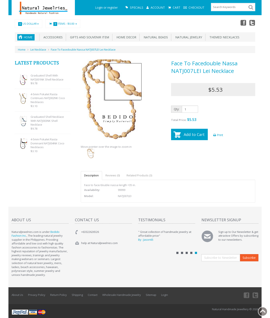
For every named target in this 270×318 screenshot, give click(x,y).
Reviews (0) (112, 175)
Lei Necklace (38, 49)
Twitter (252, 22)
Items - (63, 24)
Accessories (52, 37)
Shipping (77, 295)
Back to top (263, 311)
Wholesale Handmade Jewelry (121, 295)
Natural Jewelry (188, 37)
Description (91, 175)
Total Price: (183, 119)
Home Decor (125, 37)
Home (28, 37)
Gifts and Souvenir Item (88, 37)
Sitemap (151, 295)
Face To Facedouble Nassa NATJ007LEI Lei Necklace (83, 49)
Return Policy (58, 295)
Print (218, 135)
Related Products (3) (139, 175)
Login (164, 295)
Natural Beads (155, 37)
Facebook (243, 22)
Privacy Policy (36, 295)
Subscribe (249, 258)
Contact (92, 295)
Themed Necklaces (223, 37)
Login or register (106, 7)
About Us (17, 295)
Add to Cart (194, 134)
